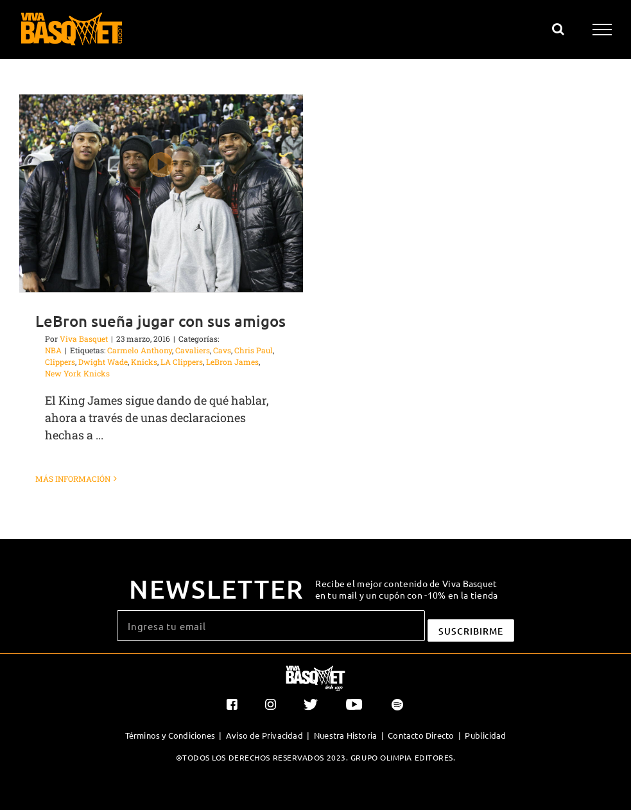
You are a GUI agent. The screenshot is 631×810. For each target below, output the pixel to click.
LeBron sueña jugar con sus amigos (160, 321)
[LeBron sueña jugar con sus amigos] (161, 193)
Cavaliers (192, 350)
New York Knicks (77, 373)
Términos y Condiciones (170, 735)
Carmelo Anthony (139, 350)
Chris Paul (253, 350)
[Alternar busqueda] (558, 28)
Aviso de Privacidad (264, 735)
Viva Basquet (84, 338)
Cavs (222, 350)
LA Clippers (181, 362)
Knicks (144, 362)
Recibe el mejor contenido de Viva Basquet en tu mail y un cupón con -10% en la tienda (406, 589)
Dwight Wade (103, 362)
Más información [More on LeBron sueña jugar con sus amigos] (72, 478)
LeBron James (232, 362)
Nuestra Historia (345, 735)
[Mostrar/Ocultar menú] (602, 29)
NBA (53, 350)
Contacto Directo (421, 735)
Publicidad (485, 735)
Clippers (60, 362)
